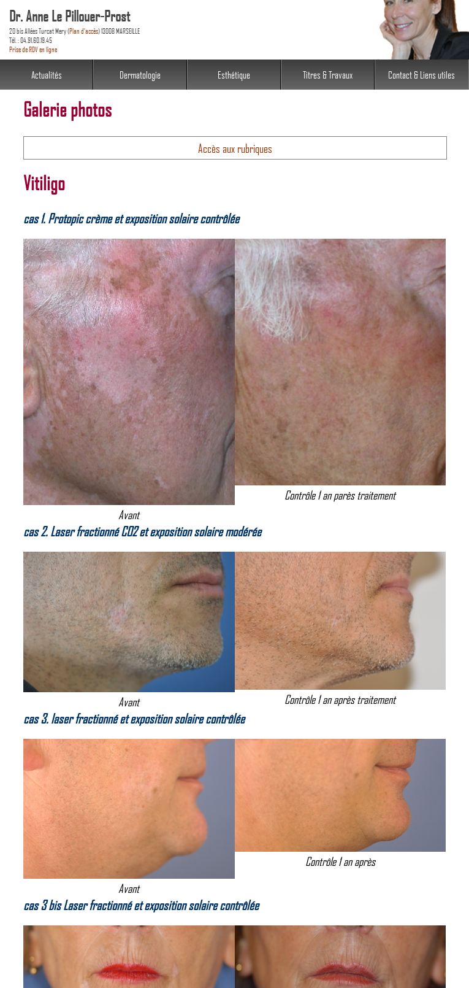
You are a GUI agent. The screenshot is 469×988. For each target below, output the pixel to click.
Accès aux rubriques (235, 148)
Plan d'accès (83, 30)
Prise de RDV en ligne (33, 48)
